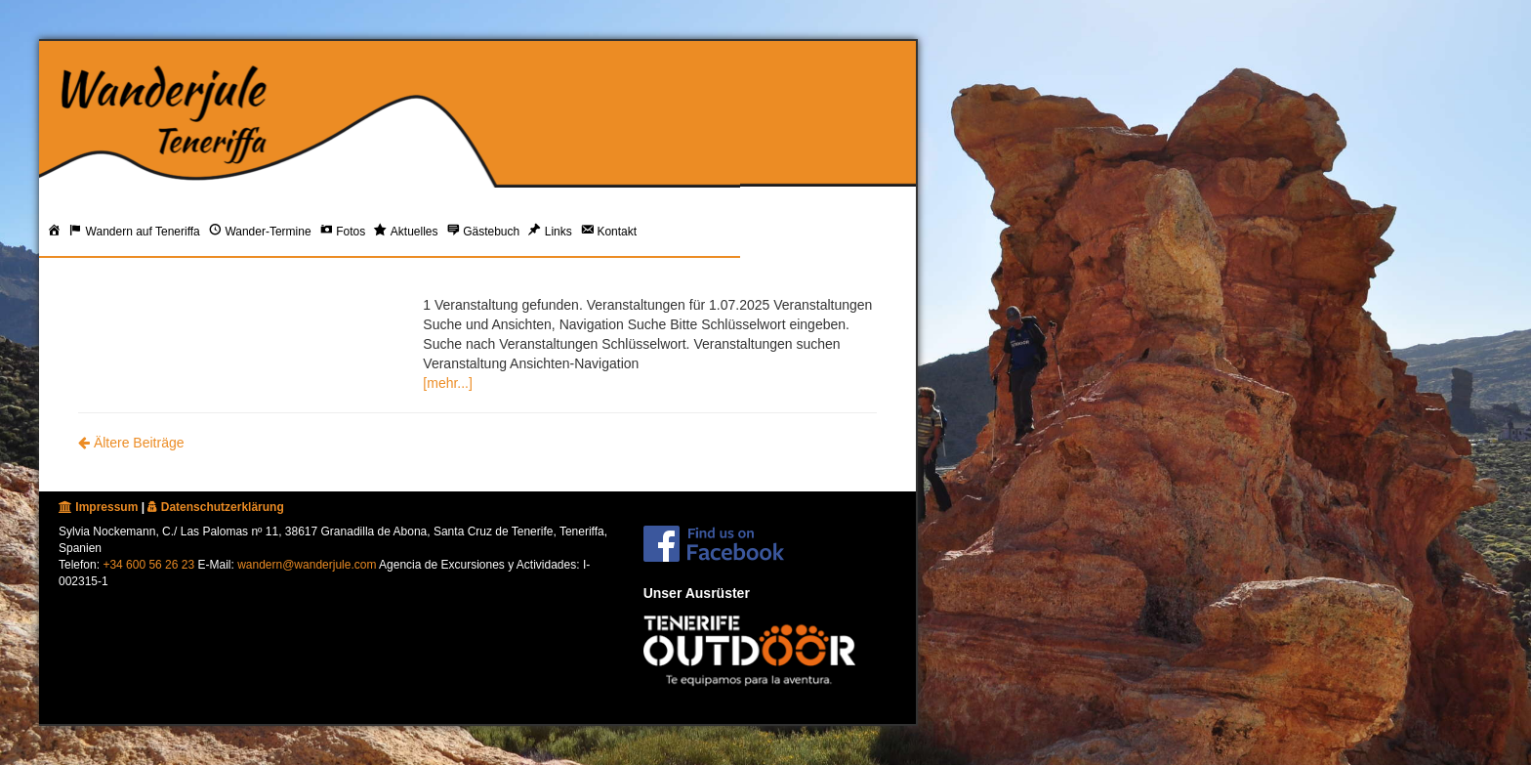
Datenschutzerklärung (215, 507)
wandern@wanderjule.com (306, 565)
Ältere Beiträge (131, 442)
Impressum (98, 507)
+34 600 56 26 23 (148, 565)
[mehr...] (448, 383)
